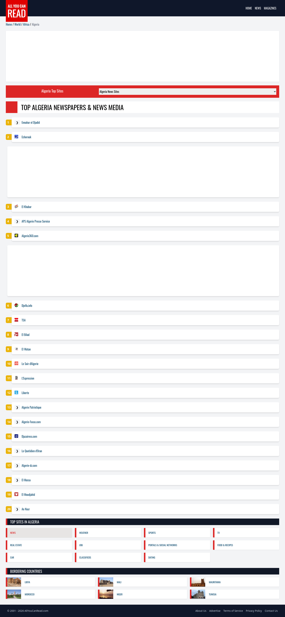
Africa (26, 24)
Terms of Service (233, 610)
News (258, 8)
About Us (200, 610)
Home (249, 8)
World (17, 24)
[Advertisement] (115, 56)
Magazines (270, 8)
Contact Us (271, 610)
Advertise (214, 610)
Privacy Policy (254, 610)
